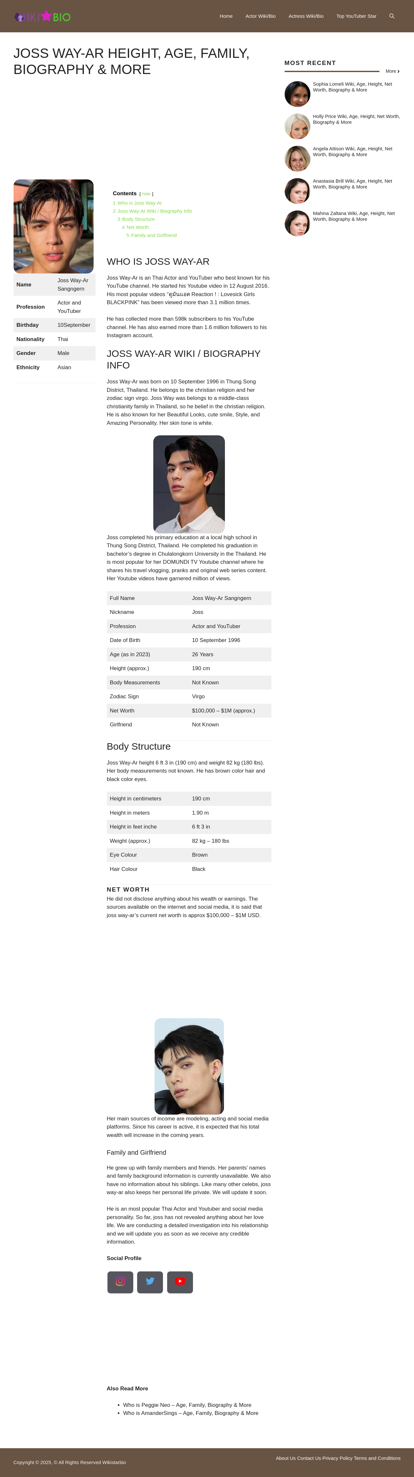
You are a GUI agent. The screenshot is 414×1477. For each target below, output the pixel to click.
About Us (286, 1458)
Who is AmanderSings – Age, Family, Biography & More (190, 1413)
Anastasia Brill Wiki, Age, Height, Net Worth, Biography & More (352, 183)
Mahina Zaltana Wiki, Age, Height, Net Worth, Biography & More (354, 216)
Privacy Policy (337, 1458)
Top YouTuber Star (357, 16)
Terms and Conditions (377, 1458)
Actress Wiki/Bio (305, 16)
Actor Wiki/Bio (261, 16)
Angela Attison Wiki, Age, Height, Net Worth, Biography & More (352, 151)
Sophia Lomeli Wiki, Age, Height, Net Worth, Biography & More (352, 86)
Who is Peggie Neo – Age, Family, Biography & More (187, 1405)
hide (146, 193)
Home (226, 16)
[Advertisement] (143, 134)
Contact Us (309, 1458)
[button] (392, 16)
